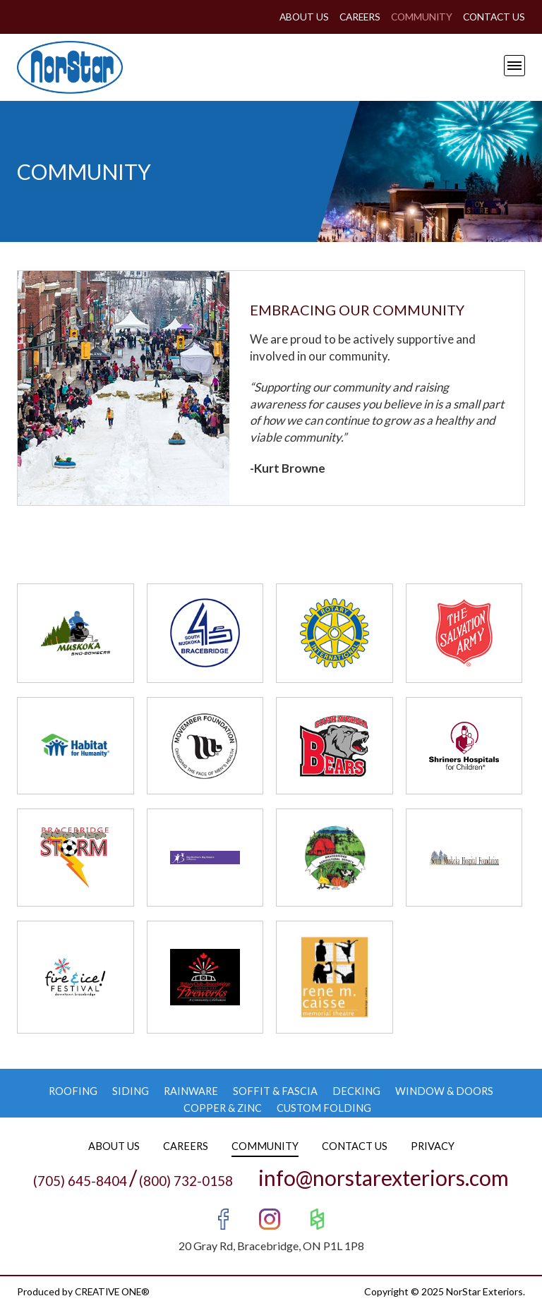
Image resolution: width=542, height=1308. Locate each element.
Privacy (433, 1145)
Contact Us (492, 17)
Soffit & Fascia (276, 1090)
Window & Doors (445, 1090)
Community (418, 17)
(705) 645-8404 (80, 1180)
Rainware (191, 1090)
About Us (295, 17)
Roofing (72, 1090)
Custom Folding (324, 1107)
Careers (353, 17)
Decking (357, 1090)
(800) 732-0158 (186, 1180)
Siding (130, 1090)
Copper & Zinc (223, 1107)
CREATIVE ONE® (115, 1291)
